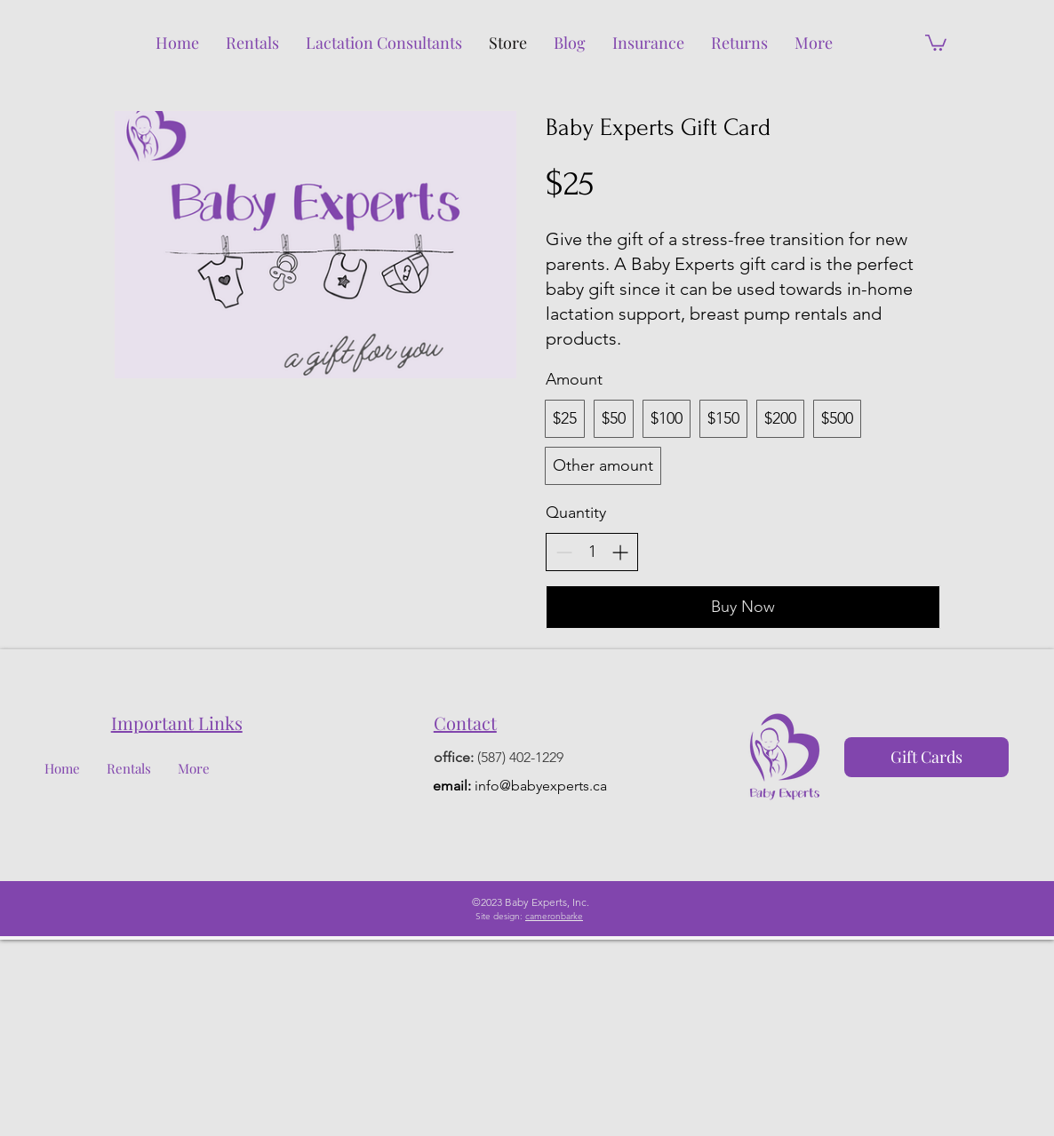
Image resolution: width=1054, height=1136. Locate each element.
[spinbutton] (592, 552)
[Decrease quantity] (564, 552)
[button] (935, 42)
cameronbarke (554, 916)
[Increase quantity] (620, 552)
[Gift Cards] (926, 757)
